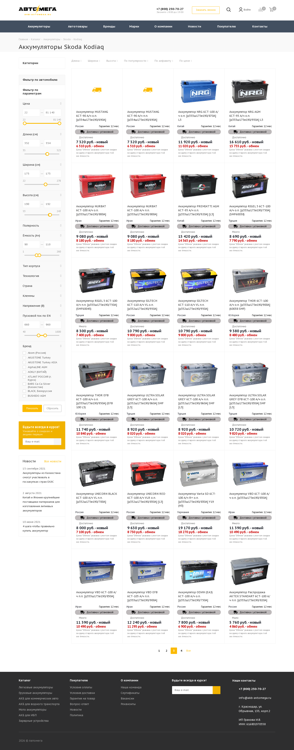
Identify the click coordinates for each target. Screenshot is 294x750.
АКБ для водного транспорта (39, 704)
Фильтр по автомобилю (40, 80)
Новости (76, 709)
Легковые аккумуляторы (36, 687)
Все (188, 650)
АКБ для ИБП (28, 715)
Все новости (52, 461)
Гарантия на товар (82, 698)
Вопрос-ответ (79, 704)
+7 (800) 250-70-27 (170, 9)
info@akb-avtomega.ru (255, 698)
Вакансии (127, 698)
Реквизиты (128, 704)
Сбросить (52, 408)
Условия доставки (82, 693)
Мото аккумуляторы (32, 709)
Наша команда (131, 687)
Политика (76, 715)
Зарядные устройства (34, 721)
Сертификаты (130, 693)
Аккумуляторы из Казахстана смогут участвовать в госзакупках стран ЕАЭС (41, 477)
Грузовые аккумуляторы (35, 693)
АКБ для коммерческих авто (38, 698)
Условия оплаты (81, 687)
